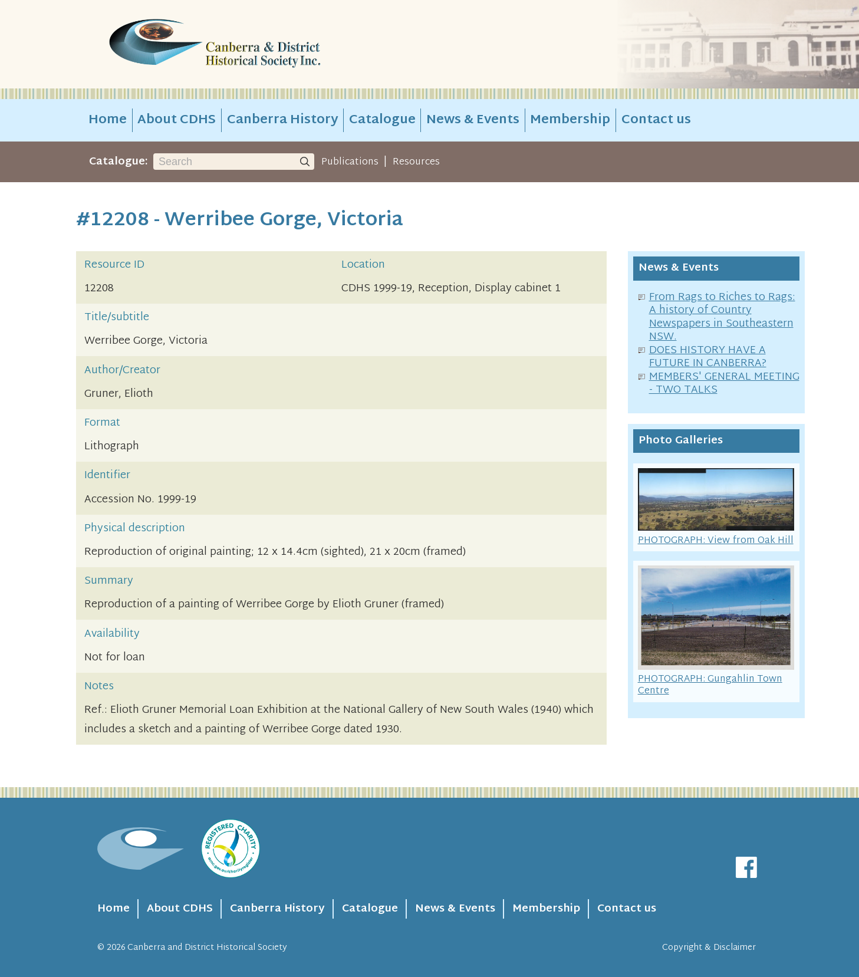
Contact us (656, 120)
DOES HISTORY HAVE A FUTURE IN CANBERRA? (707, 357)
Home (107, 120)
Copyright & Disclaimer (709, 948)
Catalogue (382, 120)
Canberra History (282, 120)
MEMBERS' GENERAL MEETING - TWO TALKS (724, 383)
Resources (416, 162)
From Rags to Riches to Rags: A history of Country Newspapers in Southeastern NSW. (722, 317)
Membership (570, 120)
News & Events (472, 120)
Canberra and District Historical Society (207, 948)
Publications (350, 162)
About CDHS (176, 120)
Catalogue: (118, 162)
